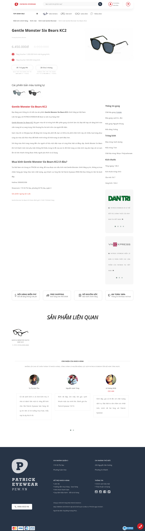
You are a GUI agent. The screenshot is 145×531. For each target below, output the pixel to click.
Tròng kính (96, 14)
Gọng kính (81, 13)
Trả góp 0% (22, 68)
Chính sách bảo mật (103, 484)
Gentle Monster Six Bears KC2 (29, 106)
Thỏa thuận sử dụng (103, 487)
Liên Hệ (57, 484)
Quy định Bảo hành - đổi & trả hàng (66, 493)
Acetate (119, 112)
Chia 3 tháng (46, 68)
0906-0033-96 (22, 506)
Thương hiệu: (15, 37)
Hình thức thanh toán (61, 490)
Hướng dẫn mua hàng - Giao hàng (66, 487)
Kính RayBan (50, 13)
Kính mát (66, 13)
